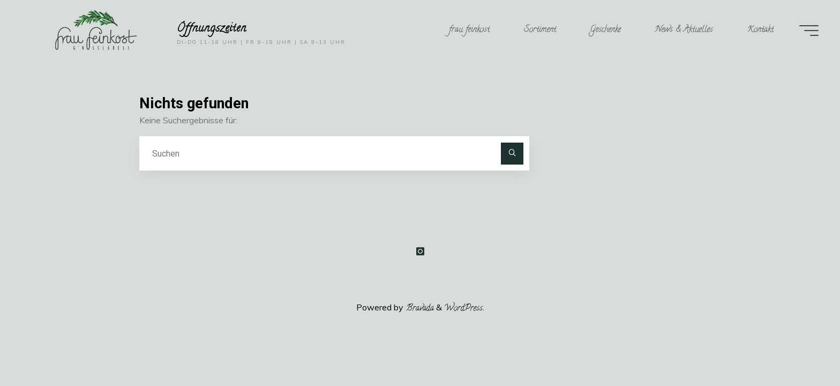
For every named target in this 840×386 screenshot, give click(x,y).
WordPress (463, 308)
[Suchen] (512, 154)
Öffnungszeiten (212, 28)
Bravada (418, 308)
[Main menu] (809, 30)
